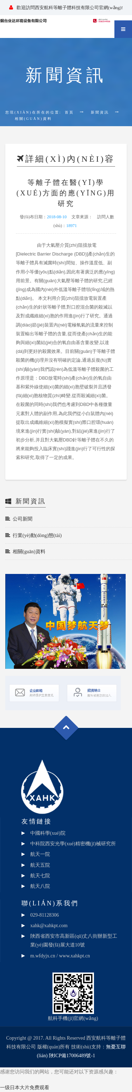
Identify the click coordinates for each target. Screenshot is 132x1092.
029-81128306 (44, 915)
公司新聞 (18, 519)
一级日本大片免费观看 (24, 1087)
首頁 (69, 112)
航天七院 (40, 875)
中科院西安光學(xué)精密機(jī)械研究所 (73, 843)
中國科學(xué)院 (47, 833)
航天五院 (40, 865)
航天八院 (40, 886)
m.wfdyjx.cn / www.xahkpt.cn (60, 955)
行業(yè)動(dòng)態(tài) (33, 535)
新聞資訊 (100, 112)
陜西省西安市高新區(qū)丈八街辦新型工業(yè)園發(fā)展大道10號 (73, 940)
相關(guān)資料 (25, 551)
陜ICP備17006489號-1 (72, 1055)
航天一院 (40, 854)
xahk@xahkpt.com (49, 925)
